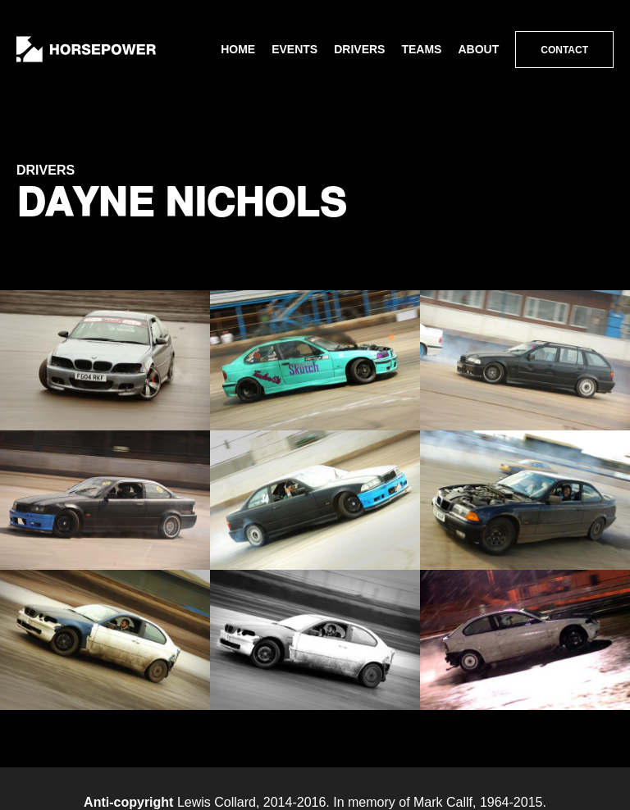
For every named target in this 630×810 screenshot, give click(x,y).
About (478, 49)
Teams (421, 49)
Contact (564, 50)
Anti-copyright (128, 802)
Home (238, 49)
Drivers (359, 49)
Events (294, 49)
